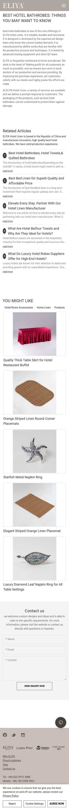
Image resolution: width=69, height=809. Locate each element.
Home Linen (44, 307)
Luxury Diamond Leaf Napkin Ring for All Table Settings (33, 586)
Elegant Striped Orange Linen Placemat (32, 531)
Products (59, 307)
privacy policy (11, 795)
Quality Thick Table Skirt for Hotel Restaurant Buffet (27, 362)
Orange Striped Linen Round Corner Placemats (29, 421)
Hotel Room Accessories (19, 307)
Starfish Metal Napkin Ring (22, 477)
